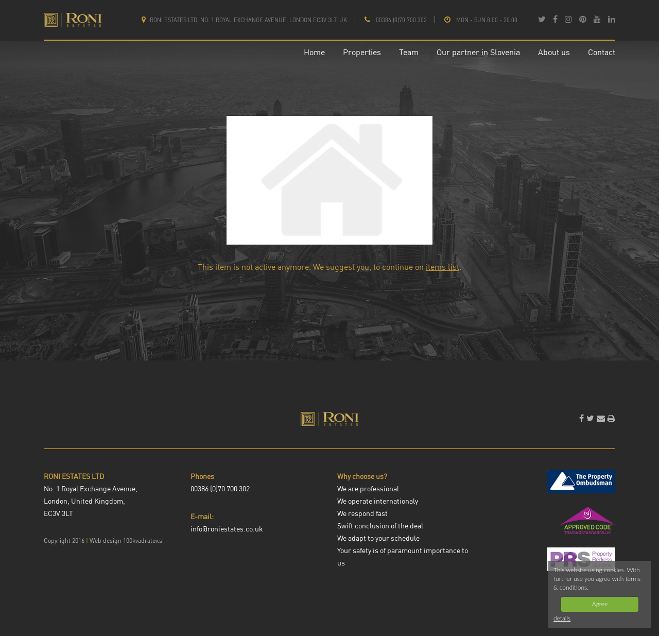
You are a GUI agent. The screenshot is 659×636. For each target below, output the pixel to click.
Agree (600, 604)
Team (409, 51)
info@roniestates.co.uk (226, 528)
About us (554, 51)
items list (442, 266)
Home (314, 51)
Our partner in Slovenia (478, 51)
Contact (601, 51)
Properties (362, 51)
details (561, 618)
